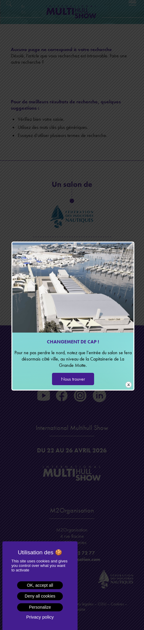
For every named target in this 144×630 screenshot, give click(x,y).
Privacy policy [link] (40, 616)
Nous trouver (73, 379)
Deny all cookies (40, 596)
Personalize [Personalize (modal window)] (40, 607)
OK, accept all (40, 585)
